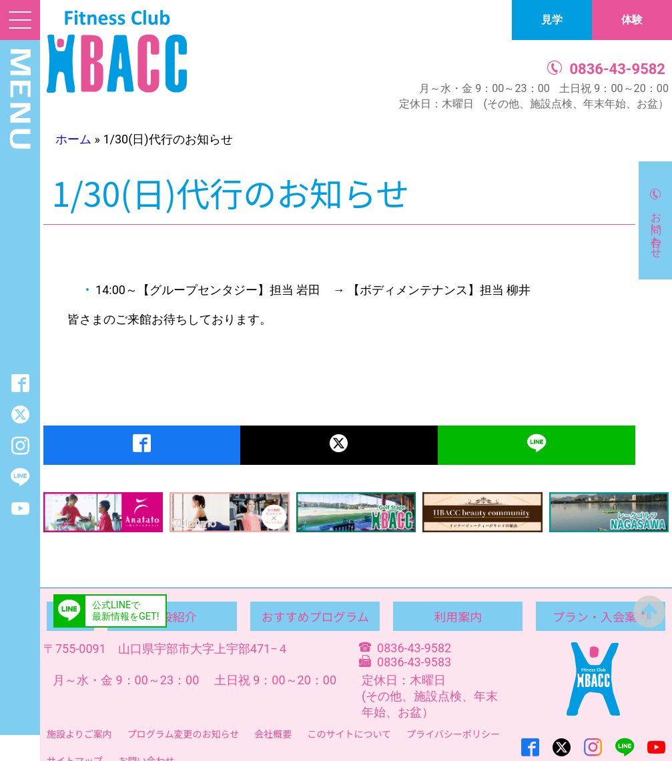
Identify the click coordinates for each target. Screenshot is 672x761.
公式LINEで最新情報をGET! (125, 611)
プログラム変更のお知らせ (183, 733)
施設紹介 (172, 616)
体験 (632, 19)
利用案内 (458, 616)
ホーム (73, 139)
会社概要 (273, 733)
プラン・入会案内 (601, 616)
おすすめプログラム (315, 616)
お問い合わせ (656, 229)
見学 (552, 19)
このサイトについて (349, 733)
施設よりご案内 (79, 733)
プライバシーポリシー (453, 733)
